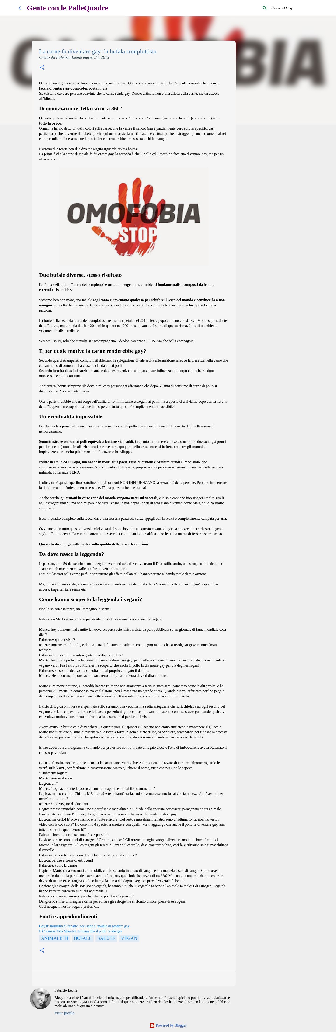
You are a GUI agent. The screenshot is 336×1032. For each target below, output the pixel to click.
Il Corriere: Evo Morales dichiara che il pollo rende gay (80, 931)
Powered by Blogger (168, 1025)
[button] (42, 68)
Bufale (83, 938)
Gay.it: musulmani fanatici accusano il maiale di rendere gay (84, 926)
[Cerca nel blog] (294, 8)
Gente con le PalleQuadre (67, 8)
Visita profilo (64, 1013)
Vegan (129, 938)
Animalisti (54, 938)
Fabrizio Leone (66, 990)
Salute (106, 938)
